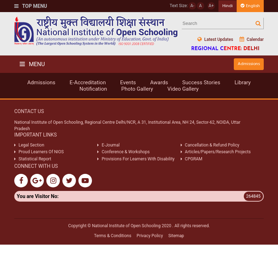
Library (243, 82)
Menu (32, 64)
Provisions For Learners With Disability (138, 158)
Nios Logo (96, 31)
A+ (211, 5)
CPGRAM (194, 158)
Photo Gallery (137, 89)
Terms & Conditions (113, 235)
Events (128, 82)
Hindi (227, 6)
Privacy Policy (150, 235)
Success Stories (201, 82)
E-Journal (110, 145)
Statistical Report (35, 158)
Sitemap (176, 235)
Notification (93, 89)
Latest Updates (215, 39)
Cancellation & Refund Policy (212, 145)
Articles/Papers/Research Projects (218, 151)
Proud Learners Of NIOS (41, 151)
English (250, 6)
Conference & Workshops (126, 151)
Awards (159, 82)
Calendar (252, 39)
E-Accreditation (88, 82)
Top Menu (30, 6)
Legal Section (31, 145)
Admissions (249, 64)
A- (192, 5)
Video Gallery (183, 89)
